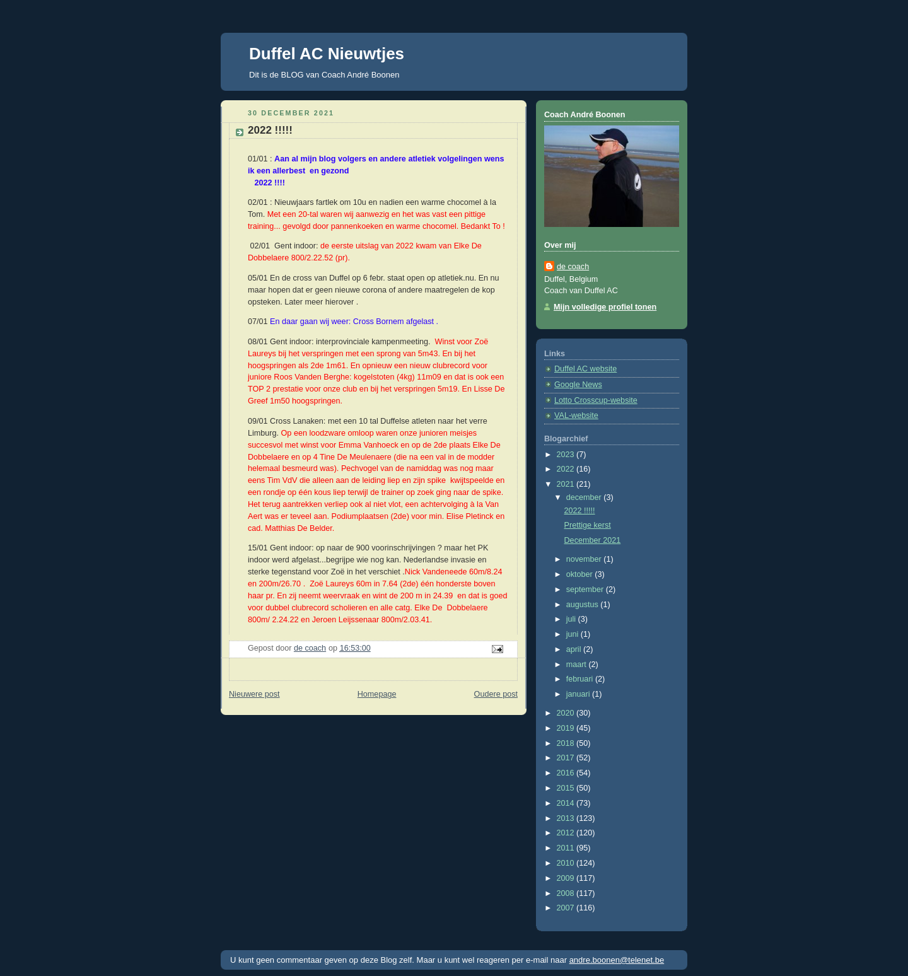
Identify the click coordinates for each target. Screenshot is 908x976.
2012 (567, 832)
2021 (567, 484)
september (586, 589)
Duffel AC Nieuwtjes (326, 53)
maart (577, 664)
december (585, 497)
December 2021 (592, 540)
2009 (567, 878)
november (585, 559)
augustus (583, 604)
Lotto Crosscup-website (595, 400)
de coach (573, 266)
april (574, 649)
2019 (567, 728)
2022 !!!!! (579, 510)
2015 (567, 788)
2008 (567, 893)
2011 (567, 848)
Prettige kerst (587, 525)
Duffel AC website (585, 368)
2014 (567, 803)
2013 (567, 818)
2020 (567, 713)
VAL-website (576, 415)
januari (579, 694)
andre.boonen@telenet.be (617, 960)
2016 (567, 773)
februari (580, 679)
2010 (567, 863)
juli (572, 619)
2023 (567, 454)
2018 (567, 743)
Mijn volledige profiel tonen (605, 307)
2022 (567, 469)
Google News (578, 384)
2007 (567, 907)
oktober (580, 574)
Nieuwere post (254, 694)
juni (573, 634)
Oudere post (496, 694)
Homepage (377, 694)
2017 (567, 757)
